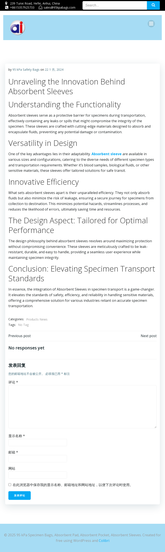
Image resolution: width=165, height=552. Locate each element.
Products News (36, 319)
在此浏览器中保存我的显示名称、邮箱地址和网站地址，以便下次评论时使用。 (73, 485)
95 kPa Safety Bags (26, 70)
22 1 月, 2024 (54, 70)
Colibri (104, 540)
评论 (13, 382)
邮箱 (13, 452)
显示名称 (16, 436)
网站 (11, 468)
